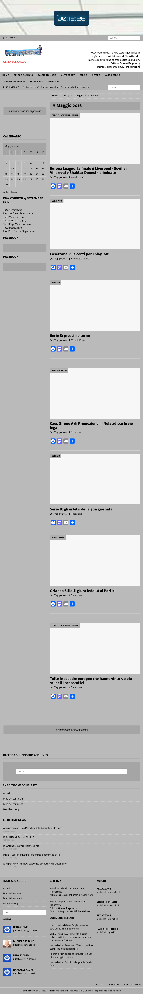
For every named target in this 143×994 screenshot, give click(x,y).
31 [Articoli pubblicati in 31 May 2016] (12, 184)
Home (5, 75)
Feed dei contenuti (13, 799)
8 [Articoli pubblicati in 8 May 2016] (43, 163)
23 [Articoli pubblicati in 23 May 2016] (6, 179)
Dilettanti (113, 985)
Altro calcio (112, 75)
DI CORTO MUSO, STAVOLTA (19, 837)
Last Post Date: (11, 231)
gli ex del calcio (132, 985)
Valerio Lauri (77, 177)
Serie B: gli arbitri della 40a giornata (81, 509)
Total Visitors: (10, 220)
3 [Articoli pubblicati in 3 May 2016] (12, 163)
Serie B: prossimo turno (70, 336)
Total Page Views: (12, 224)
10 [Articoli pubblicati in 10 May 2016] (12, 168)
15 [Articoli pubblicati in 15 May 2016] (43, 168)
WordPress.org (11, 809)
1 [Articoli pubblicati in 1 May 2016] (43, 158)
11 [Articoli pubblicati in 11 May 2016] (18, 168)
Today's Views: (11, 210)
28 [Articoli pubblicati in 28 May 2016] (37, 179)
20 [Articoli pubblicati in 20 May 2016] (30, 174)
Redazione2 (21, 956)
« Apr (6, 192)
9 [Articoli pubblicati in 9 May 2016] (6, 168)
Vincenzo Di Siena (80, 259)
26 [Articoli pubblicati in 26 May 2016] (24, 179)
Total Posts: (9, 228)
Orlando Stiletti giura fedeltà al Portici (82, 591)
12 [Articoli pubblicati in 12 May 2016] (25, 168)
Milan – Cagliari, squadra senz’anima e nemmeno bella (31, 855)
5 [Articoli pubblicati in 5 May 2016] (24, 163)
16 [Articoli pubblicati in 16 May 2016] (6, 174)
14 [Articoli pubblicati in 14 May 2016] (37, 168)
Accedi (6, 793)
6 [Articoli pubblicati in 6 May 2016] (31, 163)
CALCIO (83, 75)
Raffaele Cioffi (24, 970)
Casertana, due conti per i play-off (79, 254)
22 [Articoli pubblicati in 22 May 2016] (43, 174)
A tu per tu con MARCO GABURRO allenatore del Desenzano (35, 864)
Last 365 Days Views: (14, 213)
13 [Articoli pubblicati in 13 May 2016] (31, 168)
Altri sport (68, 75)
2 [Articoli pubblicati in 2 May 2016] (6, 163)
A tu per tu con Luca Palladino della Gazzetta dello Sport (33, 828)
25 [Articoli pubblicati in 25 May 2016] (18, 179)
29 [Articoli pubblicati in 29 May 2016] (43, 179)
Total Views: (9, 217)
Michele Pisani (78, 340)
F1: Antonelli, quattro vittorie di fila (21, 846)
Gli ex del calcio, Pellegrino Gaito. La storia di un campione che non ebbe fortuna (70, 937)
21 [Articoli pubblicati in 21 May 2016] (37, 174)
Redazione (76, 432)
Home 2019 (53, 81)
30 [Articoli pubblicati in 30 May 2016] (6, 184)
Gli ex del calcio (23, 75)
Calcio (99, 985)
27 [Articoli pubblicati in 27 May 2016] (31, 179)
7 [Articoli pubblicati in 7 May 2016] (37, 163)
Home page (36, 81)
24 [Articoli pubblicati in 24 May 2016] (12, 179)
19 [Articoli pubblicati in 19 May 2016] (25, 174)
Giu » (14, 192)
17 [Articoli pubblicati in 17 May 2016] (12, 174)
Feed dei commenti (13, 804)
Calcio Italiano (47, 75)
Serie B (96, 75)
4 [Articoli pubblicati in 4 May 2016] (18, 163)
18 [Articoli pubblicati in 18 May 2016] (18, 174)
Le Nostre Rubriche (14, 81)
